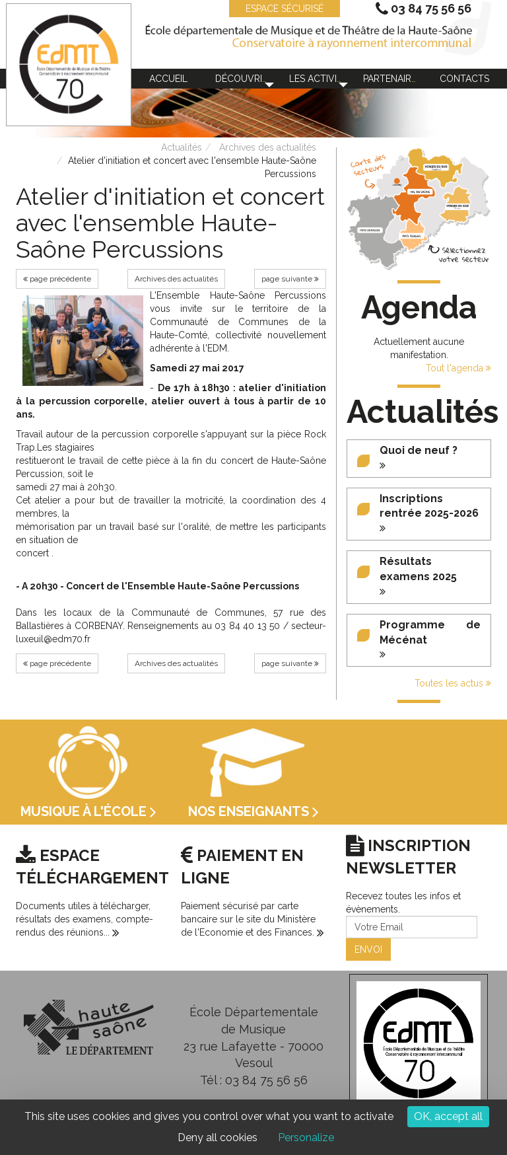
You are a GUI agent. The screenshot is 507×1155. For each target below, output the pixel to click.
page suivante (290, 278)
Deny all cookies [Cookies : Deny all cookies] (217, 1137)
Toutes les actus (453, 683)
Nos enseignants (253, 811)
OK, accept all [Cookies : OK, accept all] (448, 1116)
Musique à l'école (88, 811)
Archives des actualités (267, 147)
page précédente (57, 278)
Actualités (181, 147)
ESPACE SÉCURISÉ (277, 8)
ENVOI (368, 949)
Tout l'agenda (458, 368)
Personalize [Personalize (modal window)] (306, 1137)
